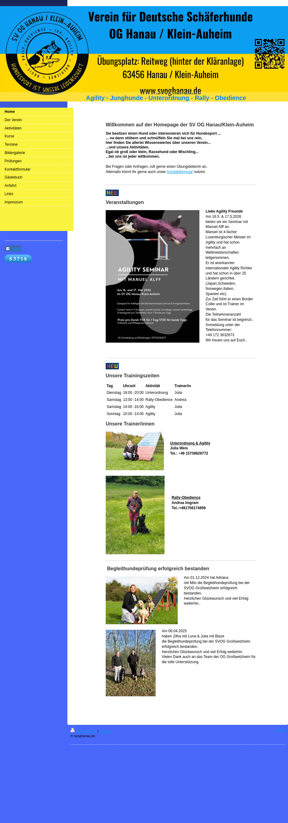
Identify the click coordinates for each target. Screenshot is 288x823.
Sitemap (105, 731)
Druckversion (83, 731)
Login (281, 730)
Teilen (13, 249)
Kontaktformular (180, 172)
